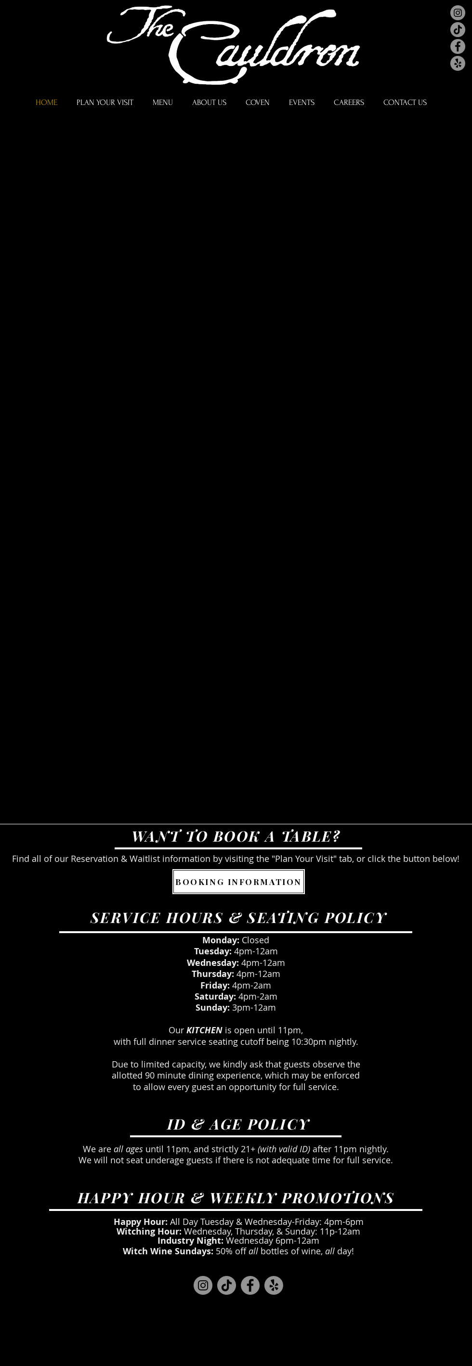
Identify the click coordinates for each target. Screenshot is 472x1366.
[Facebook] (457, 46)
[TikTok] (457, 29)
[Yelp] (457, 63)
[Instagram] (457, 12)
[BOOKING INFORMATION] (238, 882)
